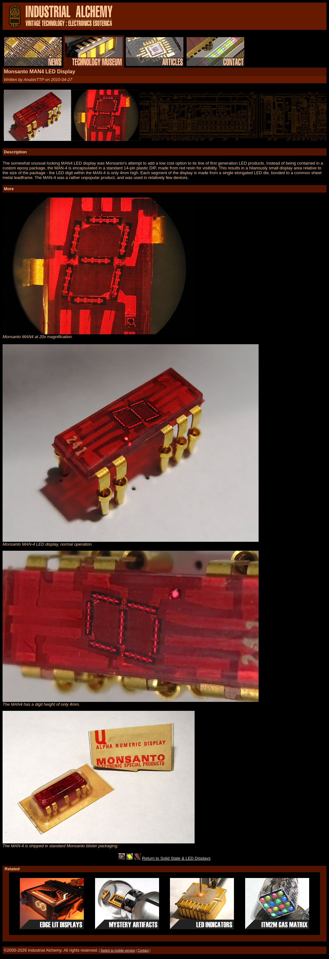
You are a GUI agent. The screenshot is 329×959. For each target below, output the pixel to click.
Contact (143, 950)
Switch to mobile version (117, 950)
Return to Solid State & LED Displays (176, 858)
